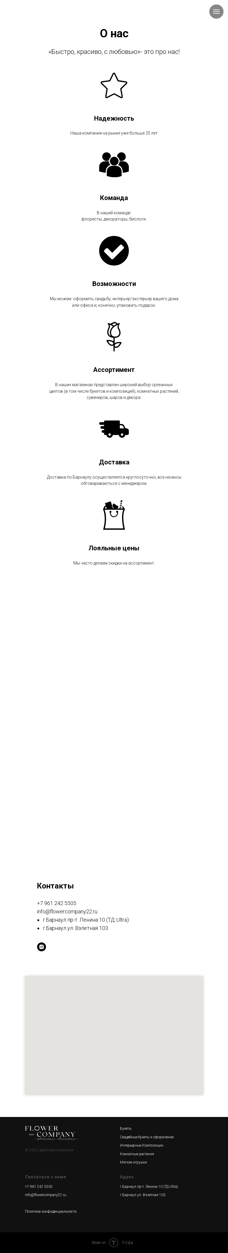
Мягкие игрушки (133, 1162)
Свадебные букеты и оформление (147, 1137)
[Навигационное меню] (216, 11)
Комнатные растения (137, 1154)
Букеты (126, 1128)
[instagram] (41, 946)
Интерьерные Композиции (141, 1145)
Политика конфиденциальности (51, 1211)
